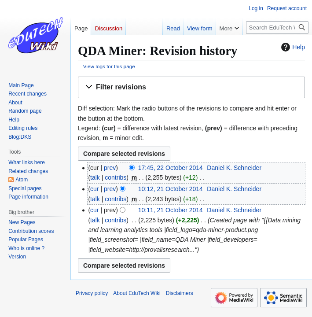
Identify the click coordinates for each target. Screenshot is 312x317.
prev (110, 167)
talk (95, 177)
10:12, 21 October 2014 (170, 188)
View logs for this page (109, 66)
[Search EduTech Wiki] (277, 27)
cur (94, 188)
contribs (115, 177)
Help (292, 47)
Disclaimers (179, 293)
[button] (191, 87)
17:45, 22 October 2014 (170, 167)
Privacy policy (92, 293)
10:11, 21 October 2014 (170, 210)
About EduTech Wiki (136, 293)
